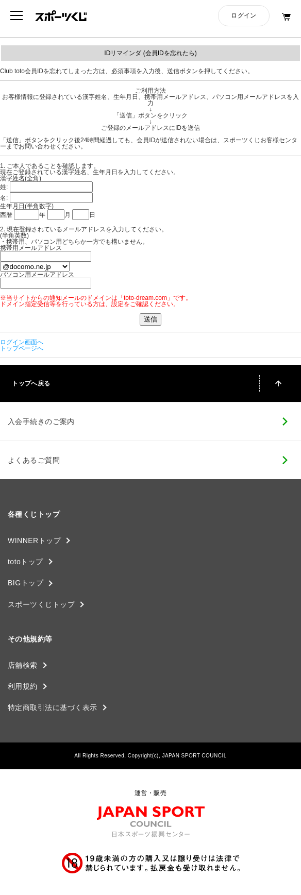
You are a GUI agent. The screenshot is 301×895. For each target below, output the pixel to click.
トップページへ (21, 348)
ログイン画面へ (21, 342)
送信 (150, 319)
